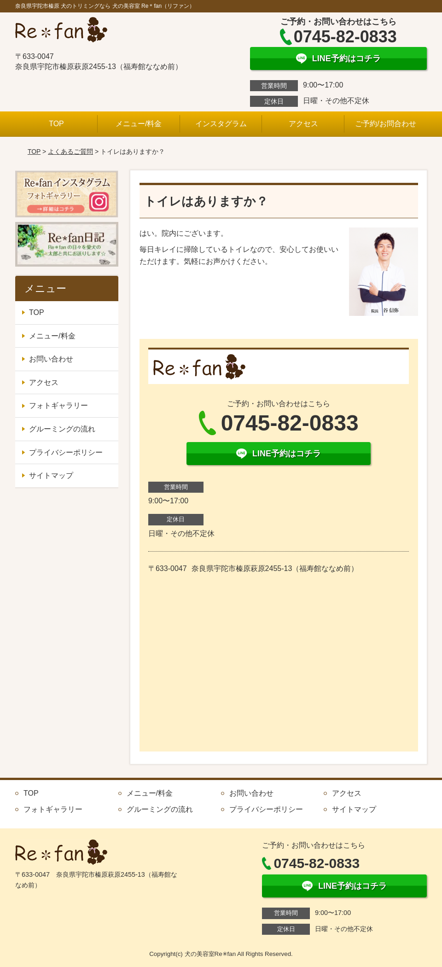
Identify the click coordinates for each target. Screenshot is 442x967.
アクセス (303, 124)
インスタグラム (221, 124)
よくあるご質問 (70, 151)
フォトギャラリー (58, 405)
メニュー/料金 (139, 124)
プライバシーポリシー (66, 452)
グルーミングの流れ (62, 429)
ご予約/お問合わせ (385, 124)
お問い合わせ (51, 359)
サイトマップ (51, 475)
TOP (56, 124)
